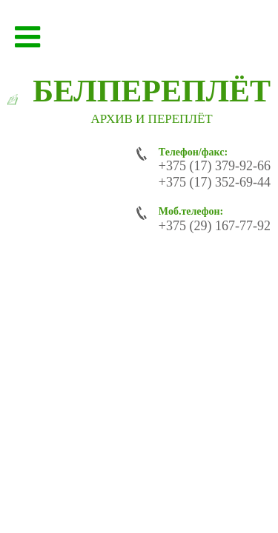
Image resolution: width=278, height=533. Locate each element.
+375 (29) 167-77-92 (215, 225)
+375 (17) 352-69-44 (215, 182)
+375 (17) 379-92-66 (215, 165)
